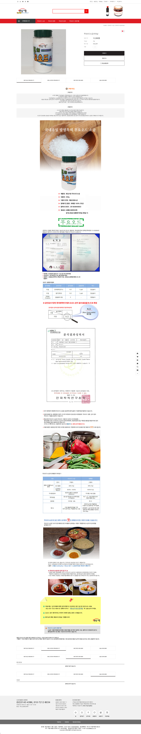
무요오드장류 (51, 21)
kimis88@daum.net (91, 728)
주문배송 (100, 1)
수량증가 (98, 47)
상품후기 (101, 713)
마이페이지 (113, 1)
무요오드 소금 (41, 21)
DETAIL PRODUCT (29, 80)
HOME (105, 25)
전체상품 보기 (23, 21)
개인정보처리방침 (76, 722)
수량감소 (101, 47)
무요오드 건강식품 (74, 21)
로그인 (91, 1)
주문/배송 (107, 713)
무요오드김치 (62, 21)
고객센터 (106, 1)
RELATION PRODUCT (53, 80)
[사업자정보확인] (75, 727)
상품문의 (94, 713)
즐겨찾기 (82, 713)
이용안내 (59, 722)
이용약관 (67, 722)
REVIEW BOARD (78, 80)
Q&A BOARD (103, 80)
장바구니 (120, 1)
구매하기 (104, 53)
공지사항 (88, 713)
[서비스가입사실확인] (87, 705)
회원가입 (95, 1)
